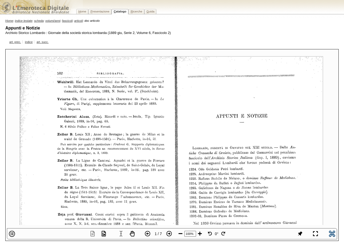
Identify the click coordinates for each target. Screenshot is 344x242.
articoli (78, 20)
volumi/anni (53, 20)
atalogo (120, 11)
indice (29, 42)
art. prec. (15, 42)
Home (9, 20)
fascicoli (67, 20)
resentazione (100, 11)
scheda (39, 20)
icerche (136, 11)
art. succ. (43, 42)
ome (82, 11)
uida (151, 11)
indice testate (23, 20)
